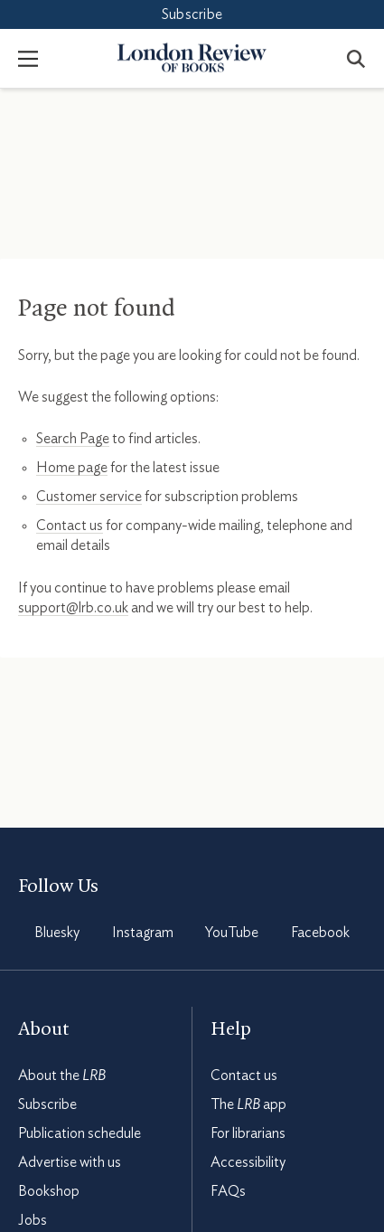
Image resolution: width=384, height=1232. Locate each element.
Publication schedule (79, 1133)
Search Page (72, 438)
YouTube (231, 932)
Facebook (320, 932)
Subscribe (192, 14)
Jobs (32, 1220)
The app (248, 1104)
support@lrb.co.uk (73, 608)
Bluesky (57, 932)
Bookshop (49, 1191)
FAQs (228, 1191)
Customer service (89, 496)
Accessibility (248, 1162)
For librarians (248, 1133)
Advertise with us (69, 1162)
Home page (72, 467)
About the (62, 1075)
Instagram (142, 932)
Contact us (69, 525)
